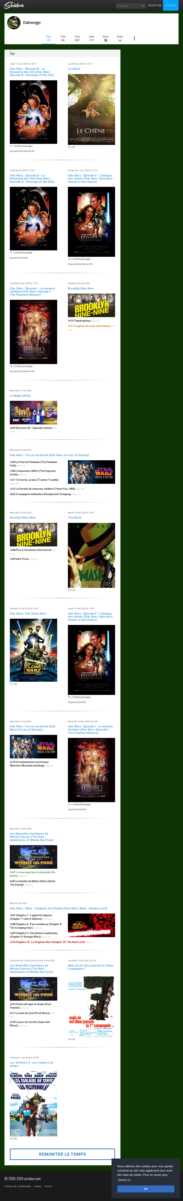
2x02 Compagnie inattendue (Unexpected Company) (40, 494)
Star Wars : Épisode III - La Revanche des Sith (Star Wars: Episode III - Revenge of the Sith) (32, 72)
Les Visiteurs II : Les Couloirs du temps (31, 1064)
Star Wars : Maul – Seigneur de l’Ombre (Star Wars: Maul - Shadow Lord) (58, 908)
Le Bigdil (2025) (20, 395)
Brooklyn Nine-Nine (81, 288)
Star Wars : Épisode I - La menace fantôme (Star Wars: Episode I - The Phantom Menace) (32, 291)
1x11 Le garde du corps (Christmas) (89, 326)
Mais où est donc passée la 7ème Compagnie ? (90, 967)
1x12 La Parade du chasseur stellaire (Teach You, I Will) (42, 488)
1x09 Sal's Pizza (19, 558)
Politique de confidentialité (17, 1186)
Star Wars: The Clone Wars (28, 613)
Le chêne (74, 68)
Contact (48, 1186)
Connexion (171, 5)
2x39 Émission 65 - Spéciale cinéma (31, 428)
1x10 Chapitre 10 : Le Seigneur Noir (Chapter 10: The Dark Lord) (47, 942)
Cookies (38, 1186)
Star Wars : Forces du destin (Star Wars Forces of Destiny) (49, 455)
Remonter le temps (62, 1154)
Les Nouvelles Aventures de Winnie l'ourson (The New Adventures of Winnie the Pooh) (31, 837)
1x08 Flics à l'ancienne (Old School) (30, 550)
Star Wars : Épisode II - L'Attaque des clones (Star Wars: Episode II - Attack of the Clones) (91, 178)
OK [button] (146, 1188)
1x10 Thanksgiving (79, 320)
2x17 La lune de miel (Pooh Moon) (30, 1013)
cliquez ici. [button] (124, 1179)
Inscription (154, 5)
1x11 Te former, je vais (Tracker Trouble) (34, 479)
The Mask (74, 517)
